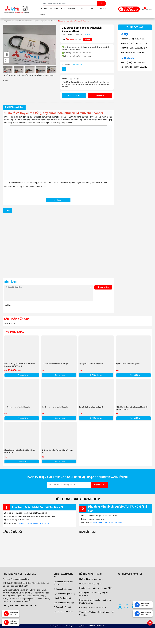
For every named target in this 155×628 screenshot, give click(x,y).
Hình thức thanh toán (63, 598)
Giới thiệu (54, 8)
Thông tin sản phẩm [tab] (14, 107)
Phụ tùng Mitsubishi (69, 8)
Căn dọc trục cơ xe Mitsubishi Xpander (55, 407)
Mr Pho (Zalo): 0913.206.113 (132, 52)
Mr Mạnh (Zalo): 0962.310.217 (133, 39)
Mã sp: (64, 34)
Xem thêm (58, 200)
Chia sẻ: (5, 81)
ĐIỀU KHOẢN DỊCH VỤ (63, 612)
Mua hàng (102, 8)
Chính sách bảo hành (63, 589)
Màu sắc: (66, 65)
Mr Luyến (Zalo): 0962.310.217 (133, 48)
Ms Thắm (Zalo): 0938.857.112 (133, 67)
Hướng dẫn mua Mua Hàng (91, 579)
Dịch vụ (93, 8)
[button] (54, 44)
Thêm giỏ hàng (74, 96)
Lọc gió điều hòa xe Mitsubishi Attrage (55, 364)
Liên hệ (42, 14)
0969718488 (97, 522)
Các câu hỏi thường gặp (64, 603)
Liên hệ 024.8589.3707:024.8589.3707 (20, 605)
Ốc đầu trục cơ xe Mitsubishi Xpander (17, 407)
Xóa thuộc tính (77, 64)
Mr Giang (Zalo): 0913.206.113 (133, 43)
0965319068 (108, 522)
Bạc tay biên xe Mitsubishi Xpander (91, 364)
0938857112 (119, 522)
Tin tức (84, 8)
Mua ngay (100, 96)
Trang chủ (43, 8)
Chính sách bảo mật (62, 607)
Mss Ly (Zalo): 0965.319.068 (132, 62)
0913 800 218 (21, 523)
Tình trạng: (79, 34)
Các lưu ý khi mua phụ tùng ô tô (92, 607)
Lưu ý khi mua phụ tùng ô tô (91, 583)
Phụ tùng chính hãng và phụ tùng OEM (95, 588)
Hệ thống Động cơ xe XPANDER (45, 21)
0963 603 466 (33, 523)
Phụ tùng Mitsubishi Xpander (22, 21)
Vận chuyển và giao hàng (64, 594)
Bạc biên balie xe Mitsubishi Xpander (91, 407)
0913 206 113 (44, 523)
